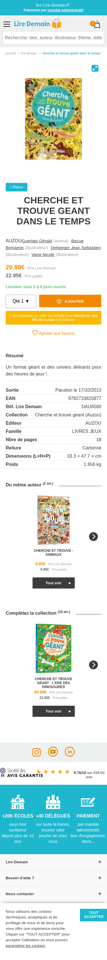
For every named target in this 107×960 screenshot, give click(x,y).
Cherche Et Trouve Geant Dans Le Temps (72, 53)
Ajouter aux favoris (53, 333)
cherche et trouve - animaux (53, 553)
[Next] (93, 537)
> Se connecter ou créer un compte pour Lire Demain (53, 318)
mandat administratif (66, 10)
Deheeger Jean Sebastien (76, 247)
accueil (11, 53)
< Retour (16, 187)
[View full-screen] (95, 68)
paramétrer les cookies (25, 946)
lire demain (29, 53)
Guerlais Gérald (37, 240)
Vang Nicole (42, 254)
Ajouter (70, 301)
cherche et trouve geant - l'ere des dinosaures (53, 683)
